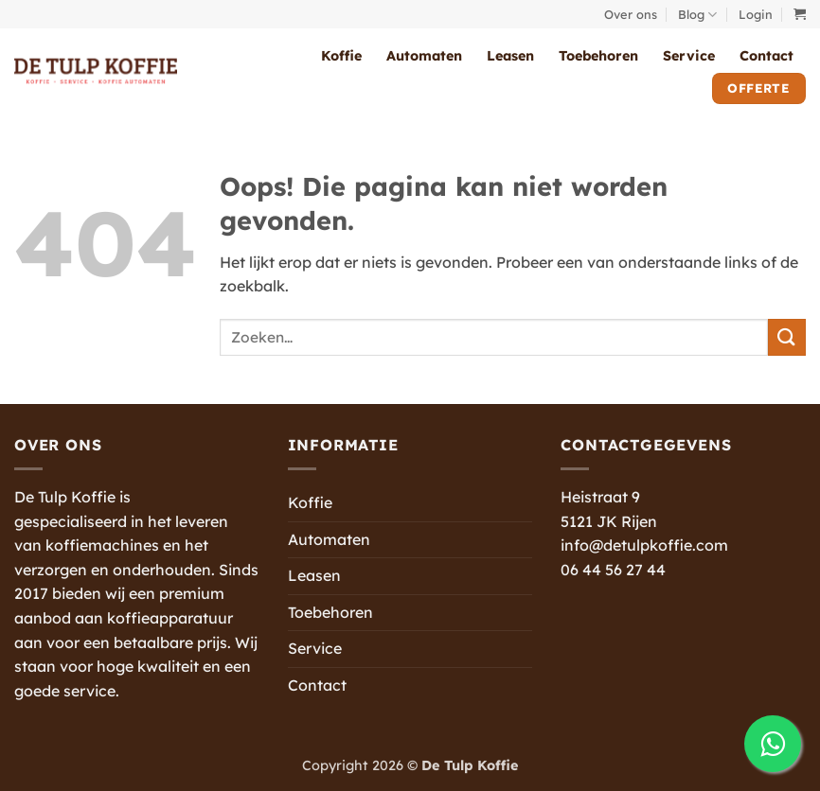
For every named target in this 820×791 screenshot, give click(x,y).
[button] (756, 14)
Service (689, 55)
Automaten (424, 55)
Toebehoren (598, 55)
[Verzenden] (787, 337)
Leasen (510, 55)
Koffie (341, 55)
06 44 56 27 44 (613, 569)
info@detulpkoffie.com (644, 545)
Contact (766, 55)
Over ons (630, 14)
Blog (697, 15)
